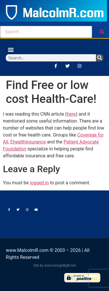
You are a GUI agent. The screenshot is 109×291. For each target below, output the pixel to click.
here (71, 114)
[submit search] (102, 32)
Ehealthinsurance (28, 142)
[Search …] (46, 32)
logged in (39, 182)
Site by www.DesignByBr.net (54, 265)
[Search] (99, 57)
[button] (10, 49)
